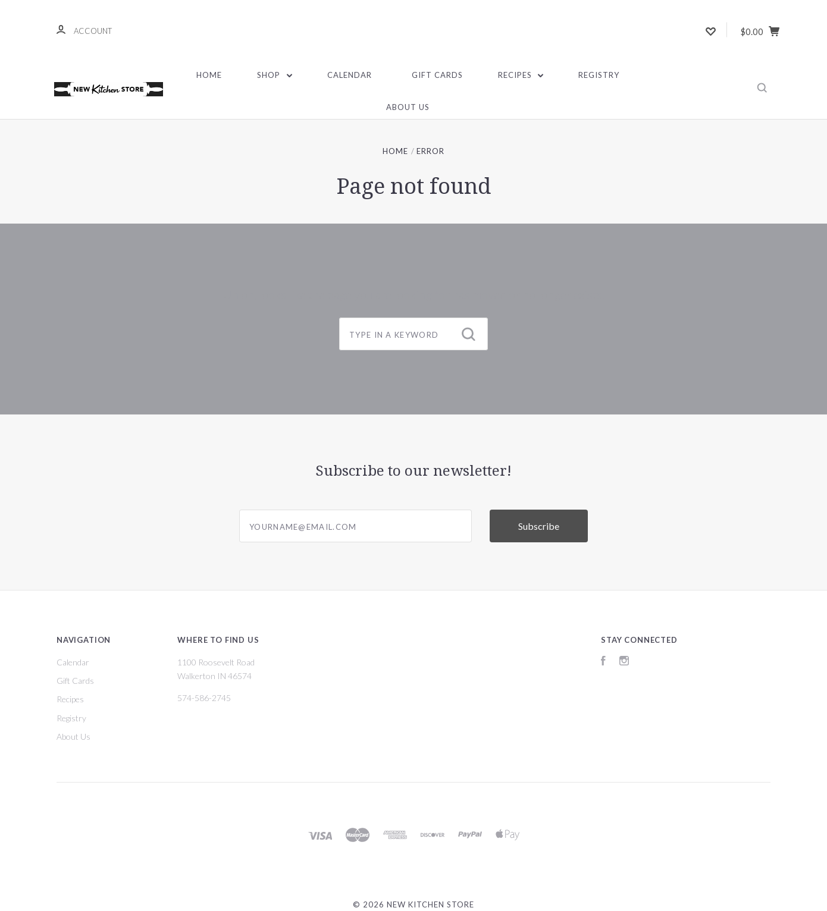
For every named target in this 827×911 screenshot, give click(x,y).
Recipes (521, 75)
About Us (408, 107)
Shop (274, 75)
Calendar (349, 75)
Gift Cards (437, 75)
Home (209, 75)
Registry (598, 75)
